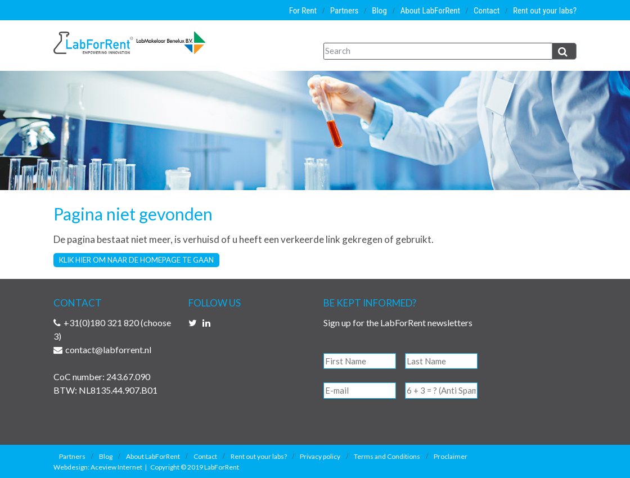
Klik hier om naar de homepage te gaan (136, 259)
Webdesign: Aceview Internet (97, 467)
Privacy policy (320, 456)
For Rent (303, 11)
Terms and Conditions (387, 456)
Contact (487, 11)
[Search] (437, 51)
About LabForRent (430, 11)
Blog (379, 11)
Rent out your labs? (545, 11)
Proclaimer (450, 456)
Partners (344, 11)
